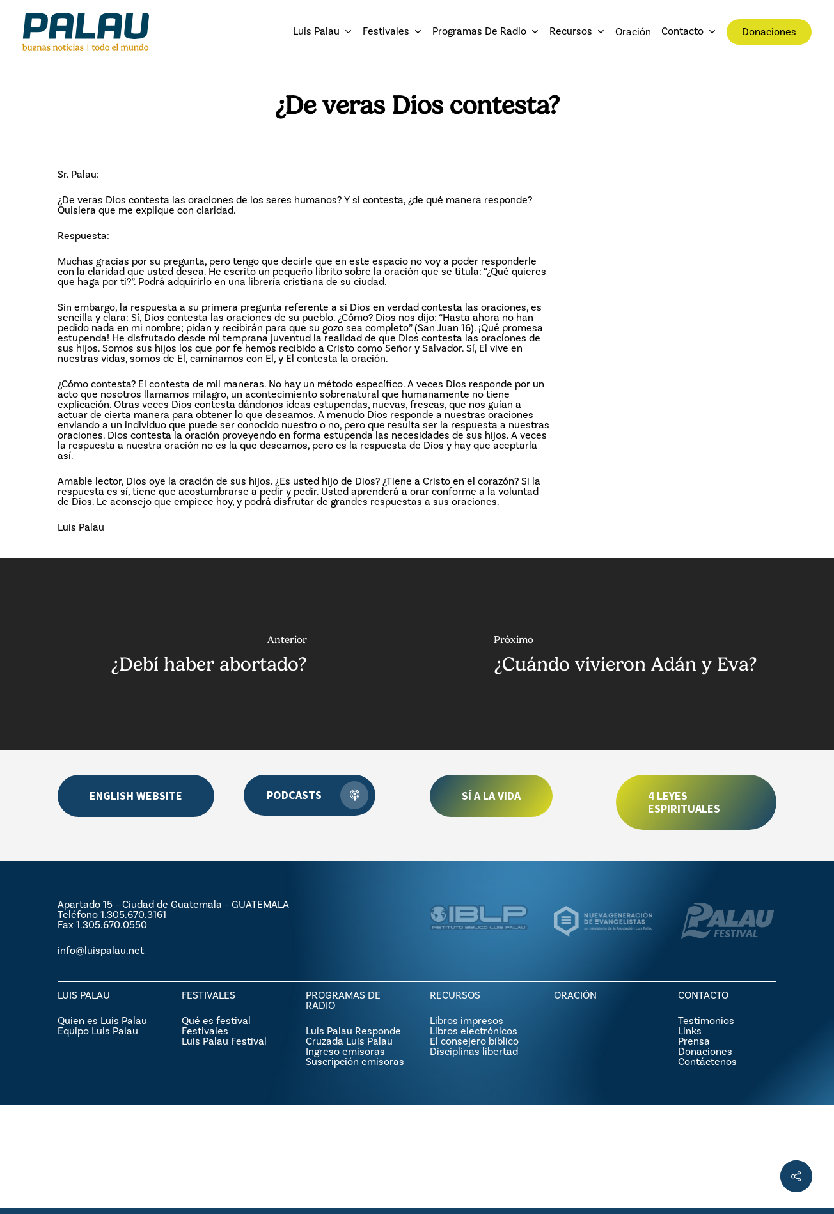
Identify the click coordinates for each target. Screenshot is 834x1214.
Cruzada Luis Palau (349, 1041)
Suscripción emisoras (355, 1061)
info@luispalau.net (101, 950)
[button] (136, 796)
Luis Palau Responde (353, 1031)
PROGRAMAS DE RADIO (343, 1000)
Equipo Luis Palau (98, 1031)
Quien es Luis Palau (102, 1021)
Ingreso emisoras (345, 1051)
